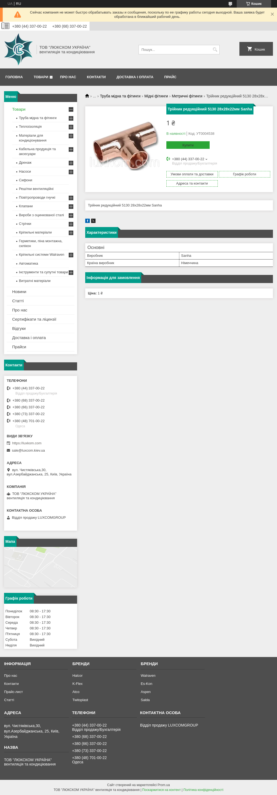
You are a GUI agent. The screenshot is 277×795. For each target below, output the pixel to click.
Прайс (170, 77)
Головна (14, 77)
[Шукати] (215, 49)
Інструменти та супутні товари (43, 272)
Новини (19, 291)
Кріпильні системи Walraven (41, 254)
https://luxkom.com (26, 443)
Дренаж (25, 162)
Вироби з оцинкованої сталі (41, 215)
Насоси (25, 171)
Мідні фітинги (156, 96)
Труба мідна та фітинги (120, 96)
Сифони (25, 180)
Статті (18, 300)
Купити (188, 145)
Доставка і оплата (135, 77)
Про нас (68, 77)
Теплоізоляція (30, 126)
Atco (76, 692)
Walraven (148, 676)
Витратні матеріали (35, 281)
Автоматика (28, 263)
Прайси (19, 346)
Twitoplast (80, 700)
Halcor (77, 676)
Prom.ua (164, 785)
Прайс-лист (13, 692)
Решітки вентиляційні (36, 189)
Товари (41, 77)
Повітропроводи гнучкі (37, 197)
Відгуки (19, 328)
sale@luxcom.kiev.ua (28, 450)
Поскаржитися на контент (161, 790)
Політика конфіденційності (203, 790)
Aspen (146, 692)
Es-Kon (146, 684)
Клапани (26, 206)
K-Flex (77, 684)
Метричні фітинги (187, 96)
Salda (145, 700)
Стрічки (25, 224)
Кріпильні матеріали (35, 232)
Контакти (96, 77)
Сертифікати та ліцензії (34, 319)
